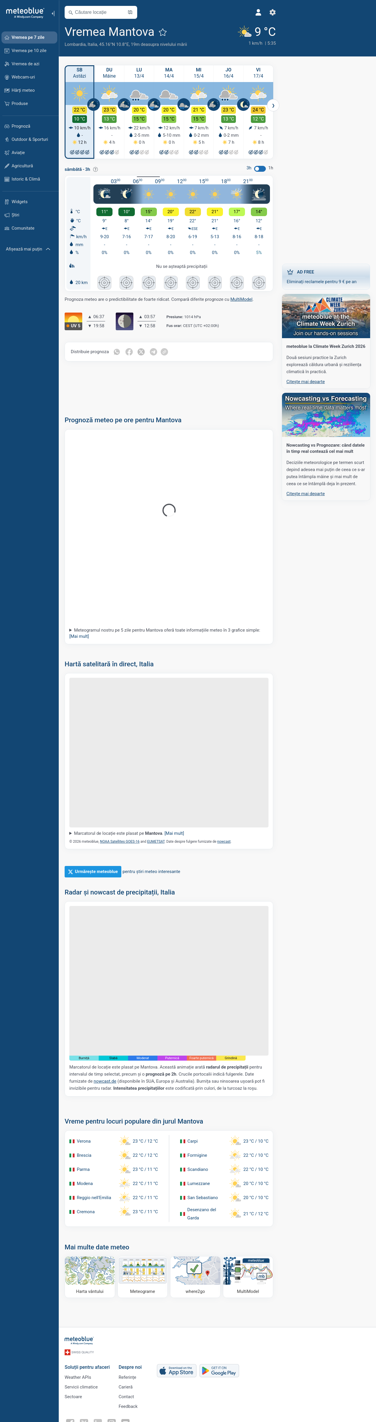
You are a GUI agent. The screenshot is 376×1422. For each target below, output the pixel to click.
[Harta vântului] (90, 1277)
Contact (126, 1396)
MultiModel (241, 299)
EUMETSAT (155, 841)
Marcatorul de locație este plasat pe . (129, 833)
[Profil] (251, 12)
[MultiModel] (248, 1277)
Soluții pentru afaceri (87, 1367)
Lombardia (75, 44)
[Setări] (265, 12)
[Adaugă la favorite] (163, 32)
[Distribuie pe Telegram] (154, 352)
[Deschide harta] (130, 12)
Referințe (127, 1377)
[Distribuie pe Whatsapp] (117, 352)
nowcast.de (105, 1081)
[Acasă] (23, 13)
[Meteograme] (143, 1277)
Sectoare (73, 1396)
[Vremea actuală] (248, 36)
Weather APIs (78, 1377)
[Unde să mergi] (195, 1277)
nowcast (224, 841)
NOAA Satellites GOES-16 (120, 841)
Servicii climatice (81, 1387)
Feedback (128, 1406)
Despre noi (130, 1367)
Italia (92, 44)
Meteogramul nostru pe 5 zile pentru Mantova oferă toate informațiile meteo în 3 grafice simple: (164, 633)
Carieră (126, 1387)
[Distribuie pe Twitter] (142, 352)
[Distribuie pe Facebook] (129, 352)
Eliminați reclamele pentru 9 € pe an (326, 276)
